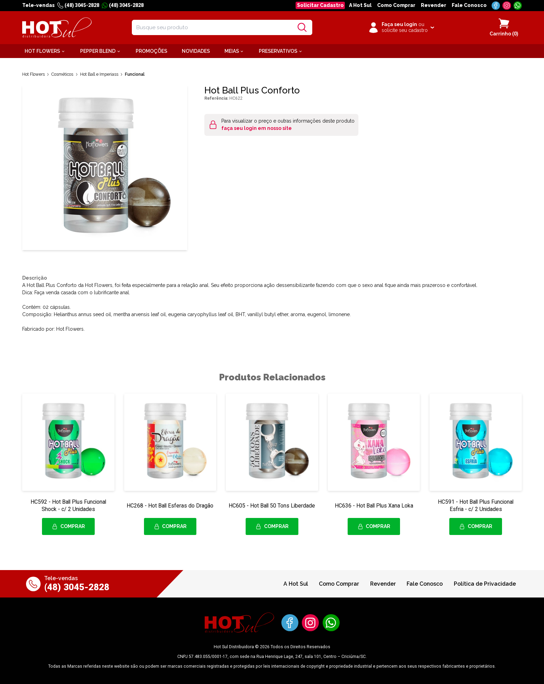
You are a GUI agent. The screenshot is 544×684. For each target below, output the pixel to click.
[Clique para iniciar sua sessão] (401, 27)
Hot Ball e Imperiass (99, 74)
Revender (433, 5)
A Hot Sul (360, 5)
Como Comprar (396, 5)
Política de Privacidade (485, 583)
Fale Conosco (469, 5)
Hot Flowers (33, 74)
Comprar (68, 527)
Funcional (135, 74)
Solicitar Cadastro (320, 5)
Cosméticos (62, 74)
